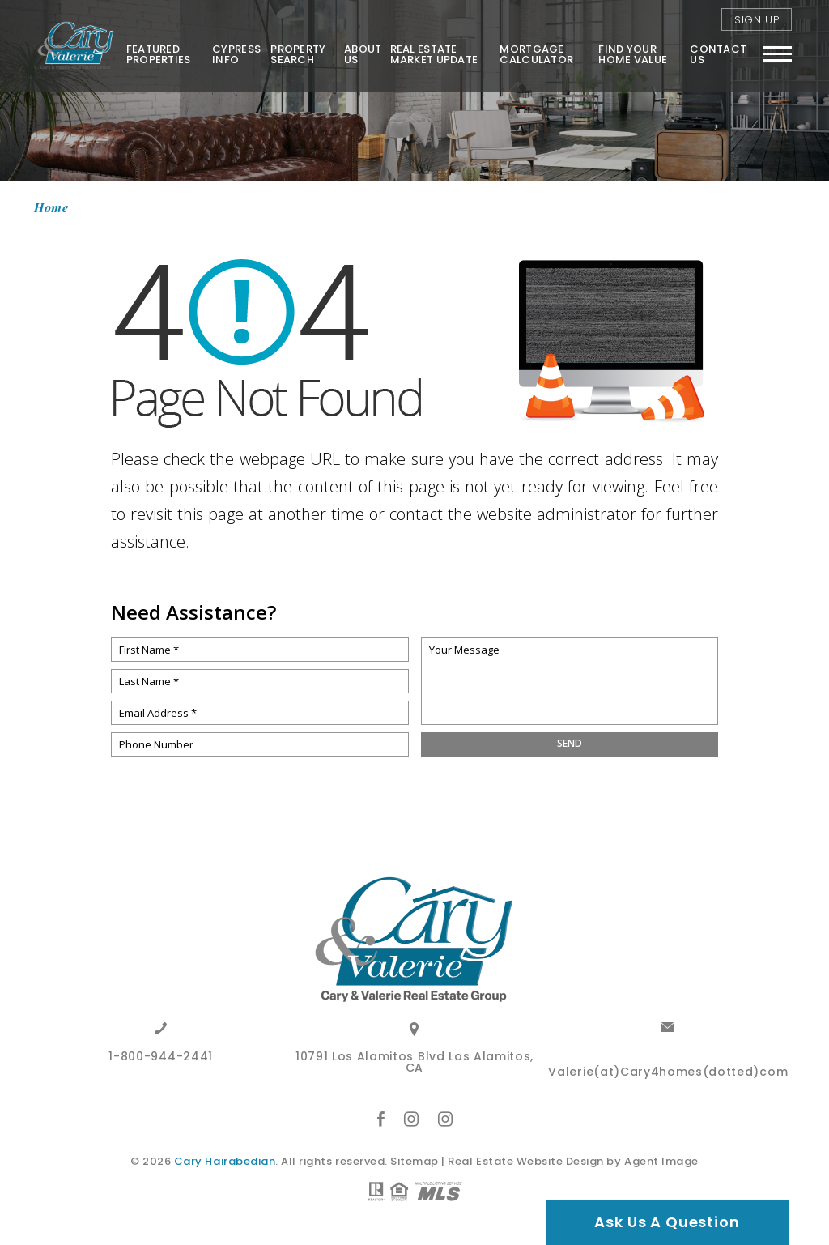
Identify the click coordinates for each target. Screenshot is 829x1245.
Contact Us (718, 54)
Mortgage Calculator (536, 54)
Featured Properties (158, 54)
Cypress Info (236, 54)
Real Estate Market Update (434, 54)
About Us (362, 54)
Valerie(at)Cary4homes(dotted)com (668, 1073)
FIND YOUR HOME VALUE (632, 54)
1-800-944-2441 (160, 1057)
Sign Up (756, 20)
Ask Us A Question (666, 1222)
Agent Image (661, 1161)
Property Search (297, 54)
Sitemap (414, 1161)
